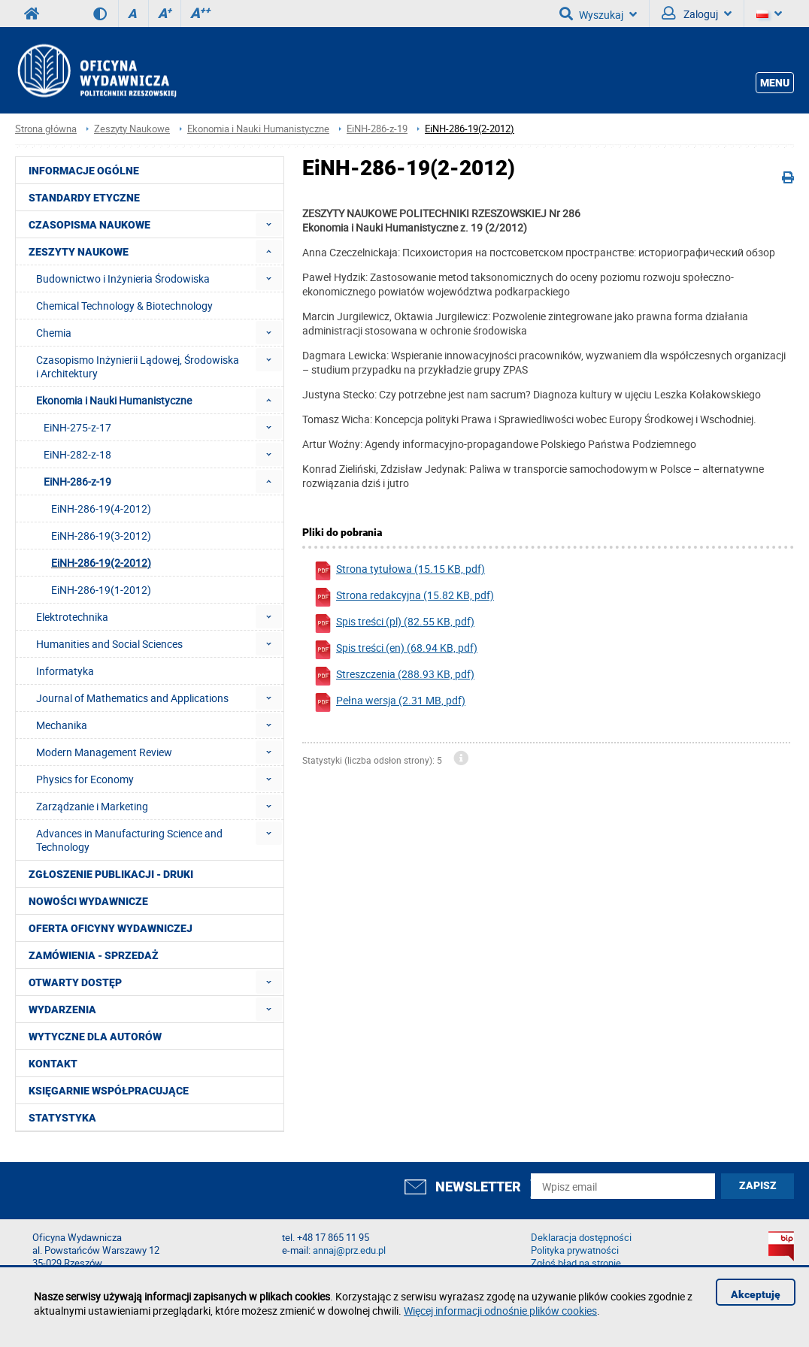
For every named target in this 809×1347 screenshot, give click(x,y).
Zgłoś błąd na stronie (576, 1263)
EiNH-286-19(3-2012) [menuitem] (101, 535)
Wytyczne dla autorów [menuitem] (95, 1037)
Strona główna (46, 129)
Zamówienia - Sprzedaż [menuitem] (94, 955)
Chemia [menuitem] (53, 332)
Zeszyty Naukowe (132, 129)
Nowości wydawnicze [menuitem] (88, 901)
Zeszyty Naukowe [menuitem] (79, 252)
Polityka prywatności (575, 1250)
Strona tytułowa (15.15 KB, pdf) (399, 571)
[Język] (769, 13)
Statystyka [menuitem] (62, 1118)
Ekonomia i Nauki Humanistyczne (258, 129)
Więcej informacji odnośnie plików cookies (500, 1310)
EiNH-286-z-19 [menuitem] (77, 481)
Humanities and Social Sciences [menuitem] (109, 644)
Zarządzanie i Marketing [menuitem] (92, 806)
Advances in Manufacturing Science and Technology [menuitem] (129, 840)
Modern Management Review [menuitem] (104, 752)
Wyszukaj (598, 13)
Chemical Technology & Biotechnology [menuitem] (124, 305)
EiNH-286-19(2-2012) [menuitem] (101, 562)
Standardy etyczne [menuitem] (84, 198)
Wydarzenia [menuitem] (62, 1009)
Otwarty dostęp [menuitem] (75, 982)
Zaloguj (697, 13)
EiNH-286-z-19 (377, 129)
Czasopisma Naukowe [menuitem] (89, 225)
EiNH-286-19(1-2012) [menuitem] (101, 590)
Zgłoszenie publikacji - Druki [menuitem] (111, 874)
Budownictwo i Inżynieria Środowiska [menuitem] (123, 278)
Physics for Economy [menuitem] (85, 779)
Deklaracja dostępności (581, 1237)
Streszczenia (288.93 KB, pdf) (394, 676)
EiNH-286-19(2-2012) (469, 129)
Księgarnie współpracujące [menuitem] (109, 1091)
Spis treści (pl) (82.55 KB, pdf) (394, 623)
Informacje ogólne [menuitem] (84, 171)
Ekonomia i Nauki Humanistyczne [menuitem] (114, 400)
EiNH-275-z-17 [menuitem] (77, 427)
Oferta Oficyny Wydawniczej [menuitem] (110, 928)
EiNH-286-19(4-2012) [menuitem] (101, 508)
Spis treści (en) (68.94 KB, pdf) (395, 649)
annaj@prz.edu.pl (349, 1250)
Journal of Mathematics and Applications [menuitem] (132, 698)
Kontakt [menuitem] (53, 1064)
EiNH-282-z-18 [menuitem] (77, 454)
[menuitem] (269, 224)
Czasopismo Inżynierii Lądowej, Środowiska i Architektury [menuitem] (137, 366)
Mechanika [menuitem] (61, 725)
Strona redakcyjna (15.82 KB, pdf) (404, 597)
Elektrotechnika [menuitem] (72, 617)
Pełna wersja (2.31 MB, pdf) (389, 702)
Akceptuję (755, 1294)
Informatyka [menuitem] (65, 671)
